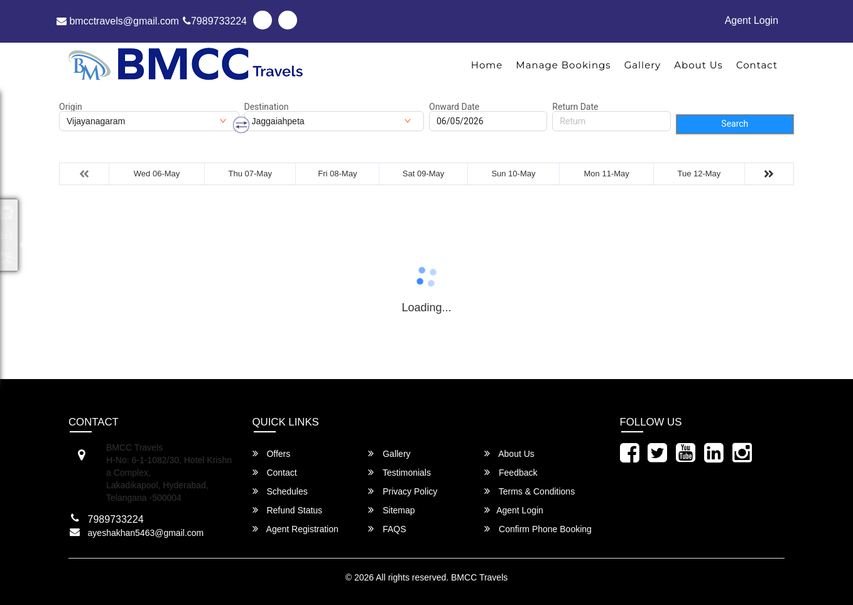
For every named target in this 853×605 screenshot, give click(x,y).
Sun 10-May (513, 173)
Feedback (510, 472)
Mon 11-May (606, 173)
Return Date (575, 106)
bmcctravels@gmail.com (118, 21)
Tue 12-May (698, 173)
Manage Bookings (563, 65)
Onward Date (454, 106)
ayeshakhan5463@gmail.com (146, 533)
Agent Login (751, 20)
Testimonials (399, 472)
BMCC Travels (479, 577)
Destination (266, 106)
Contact (757, 65)
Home (487, 65)
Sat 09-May (423, 173)
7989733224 (215, 21)
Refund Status (288, 510)
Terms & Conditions (529, 491)
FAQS (387, 528)
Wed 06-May (157, 173)
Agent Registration (296, 528)
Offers (272, 453)
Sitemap (391, 510)
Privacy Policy (402, 491)
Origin (70, 106)
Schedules (280, 491)
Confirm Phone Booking (538, 528)
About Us (698, 65)
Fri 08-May (337, 173)
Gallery (642, 65)
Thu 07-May (250, 173)
